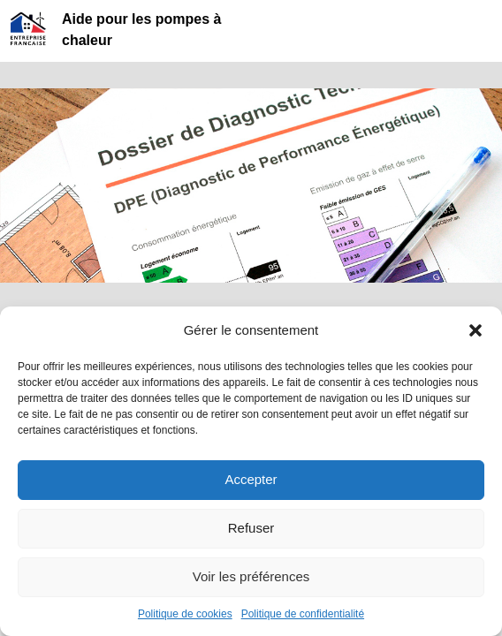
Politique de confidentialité (302, 614)
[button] (475, 330)
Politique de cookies (185, 614)
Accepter (250, 479)
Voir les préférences (251, 576)
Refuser (251, 527)
